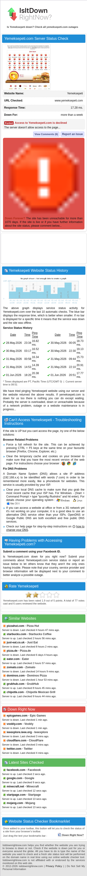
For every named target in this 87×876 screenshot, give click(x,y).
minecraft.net (15, 786)
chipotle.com (15, 692)
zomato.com (15, 667)
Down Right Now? (71, 835)
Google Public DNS (18, 518)
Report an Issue (72, 134)
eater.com (13, 659)
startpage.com (16, 794)
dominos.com (16, 675)
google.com (14, 778)
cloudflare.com (16, 740)
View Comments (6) (46, 134)
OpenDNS (74, 514)
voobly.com (14, 724)
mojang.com (15, 803)
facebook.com (16, 770)
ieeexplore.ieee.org (19, 732)
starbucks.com (16, 634)
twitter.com (14, 748)
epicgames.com (17, 715)
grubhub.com (15, 683)
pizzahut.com (15, 625)
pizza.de (12, 650)
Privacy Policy (54, 866)
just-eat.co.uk (15, 642)
